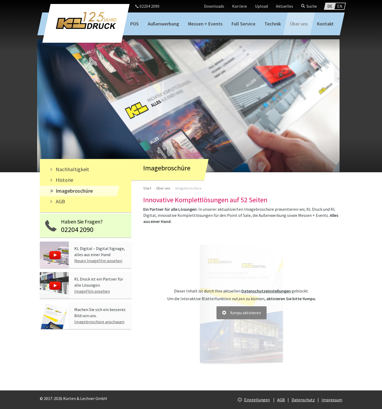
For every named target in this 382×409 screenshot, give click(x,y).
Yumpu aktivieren (245, 312)
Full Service (243, 24)
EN (339, 6)
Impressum (332, 399)
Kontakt (325, 24)
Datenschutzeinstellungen (266, 291)
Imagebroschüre (74, 190)
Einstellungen (257, 399)
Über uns (299, 24)
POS (134, 24)
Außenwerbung (163, 24)
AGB (60, 201)
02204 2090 (147, 6)
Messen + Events (205, 24)
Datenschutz (303, 399)
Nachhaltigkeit (72, 169)
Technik (272, 24)
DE (329, 6)
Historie (64, 179)
